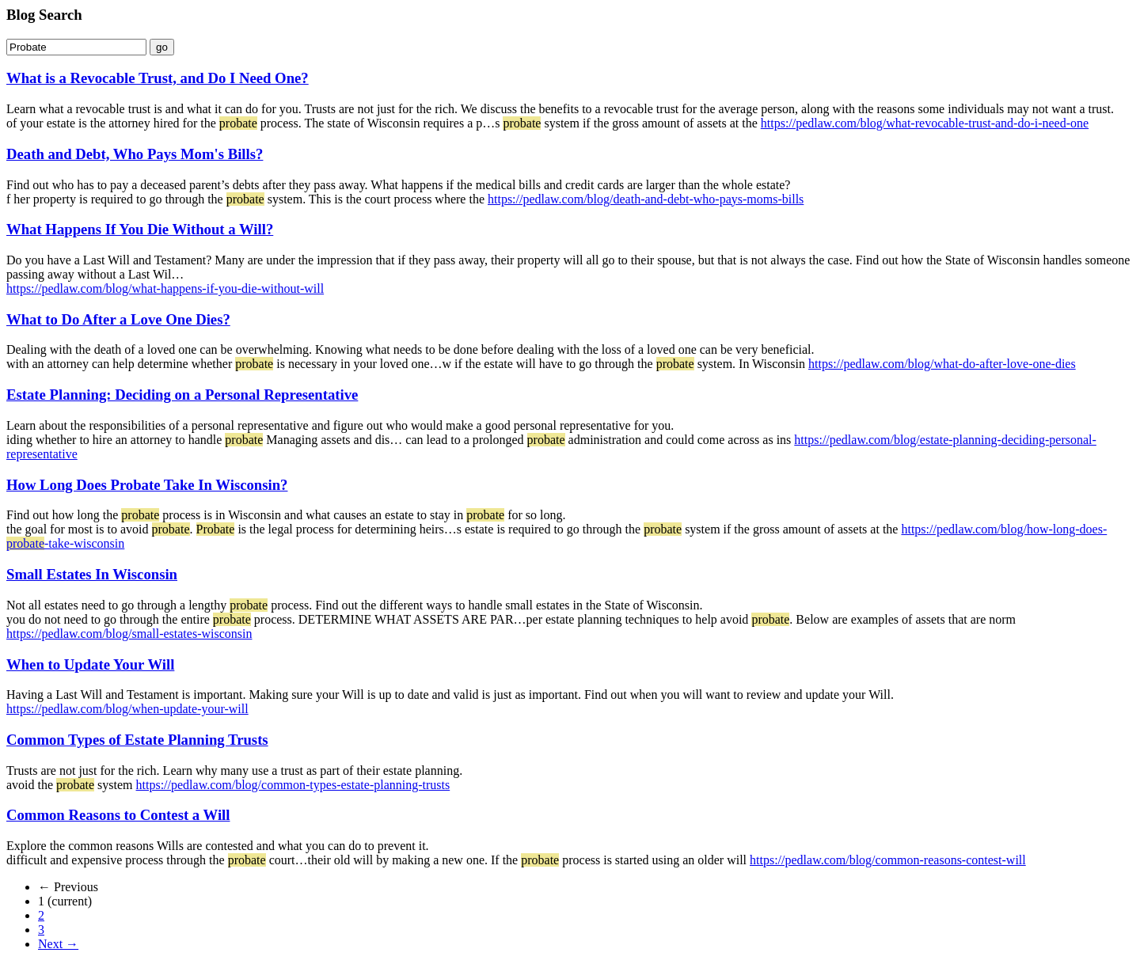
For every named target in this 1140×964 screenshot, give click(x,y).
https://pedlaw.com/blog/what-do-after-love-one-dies (942, 363)
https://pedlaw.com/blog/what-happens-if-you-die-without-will (165, 288)
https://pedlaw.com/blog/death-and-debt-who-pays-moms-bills (646, 199)
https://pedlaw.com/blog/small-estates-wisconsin (129, 633)
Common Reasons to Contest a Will (118, 814)
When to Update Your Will (90, 664)
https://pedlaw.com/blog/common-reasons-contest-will (888, 860)
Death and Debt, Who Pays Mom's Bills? (134, 154)
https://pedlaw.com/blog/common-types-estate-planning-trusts (293, 784)
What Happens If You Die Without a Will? (139, 229)
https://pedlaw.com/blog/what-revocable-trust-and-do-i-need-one (925, 123)
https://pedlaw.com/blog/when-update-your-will (127, 708)
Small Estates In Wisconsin (91, 574)
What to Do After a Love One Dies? (118, 319)
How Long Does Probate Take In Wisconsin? (146, 484)
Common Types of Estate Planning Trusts (137, 739)
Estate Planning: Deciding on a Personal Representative (182, 394)
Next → (58, 944)
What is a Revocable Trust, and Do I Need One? (157, 78)
